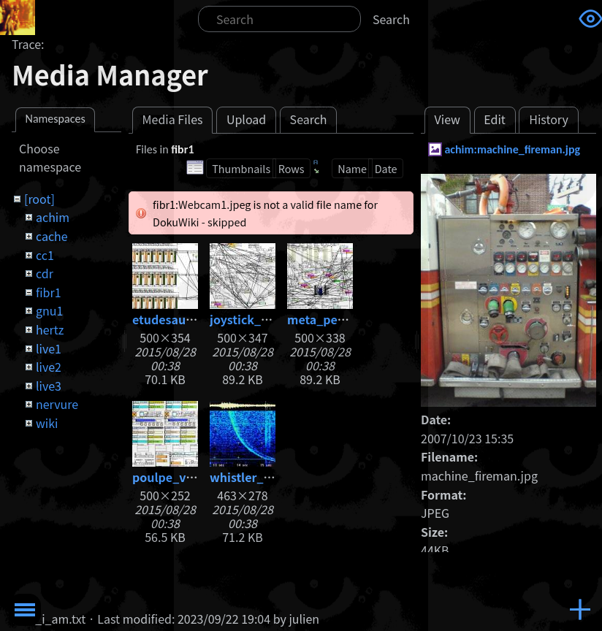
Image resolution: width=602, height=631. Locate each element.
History (548, 119)
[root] (39, 198)
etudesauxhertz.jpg (188, 319)
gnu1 (49, 310)
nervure (57, 404)
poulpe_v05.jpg (177, 477)
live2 (48, 366)
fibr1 (48, 292)
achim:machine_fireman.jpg (512, 149)
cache (52, 236)
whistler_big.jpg (257, 477)
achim (52, 217)
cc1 (45, 255)
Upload (246, 119)
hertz (50, 329)
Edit (495, 119)
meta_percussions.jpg (350, 319)
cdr (44, 273)
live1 (48, 348)
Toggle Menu (25, 609)
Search (391, 19)
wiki (47, 423)
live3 (48, 385)
